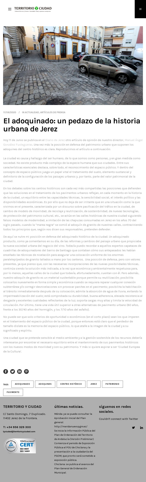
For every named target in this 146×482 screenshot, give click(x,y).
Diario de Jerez (55, 140)
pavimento (13, 392)
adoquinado (22, 384)
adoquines (45, 384)
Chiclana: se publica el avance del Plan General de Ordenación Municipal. (74, 468)
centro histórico (71, 384)
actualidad (32, 112)
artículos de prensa (52, 112)
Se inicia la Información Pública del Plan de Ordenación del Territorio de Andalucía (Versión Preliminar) (74, 435)
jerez (93, 384)
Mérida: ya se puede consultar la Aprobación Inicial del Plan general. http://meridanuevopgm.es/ (73, 420)
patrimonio (112, 384)
